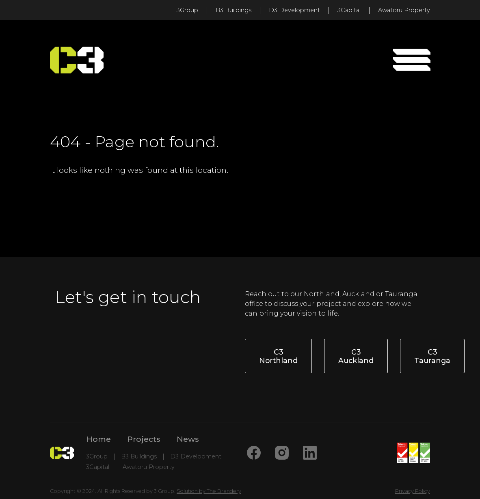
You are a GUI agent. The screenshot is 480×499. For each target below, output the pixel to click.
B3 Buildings (233, 10)
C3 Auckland (356, 356)
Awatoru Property (404, 10)
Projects (143, 439)
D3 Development (294, 10)
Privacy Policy (412, 491)
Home (98, 439)
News (188, 439)
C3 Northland (278, 356)
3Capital (349, 10)
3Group (187, 10)
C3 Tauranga (432, 356)
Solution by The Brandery (209, 491)
